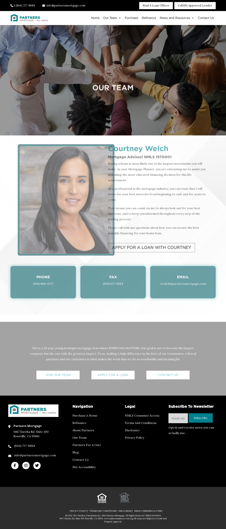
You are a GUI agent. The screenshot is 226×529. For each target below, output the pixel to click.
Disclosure (132, 430)
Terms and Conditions (140, 423)
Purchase (131, 18)
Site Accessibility (84, 467)
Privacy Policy (134, 437)
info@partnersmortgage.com (63, 5)
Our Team (112, 18)
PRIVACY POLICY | (79, 511)
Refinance (149, 18)
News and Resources (177, 18)
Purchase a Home (84, 415)
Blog (75, 452)
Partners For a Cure (86, 445)
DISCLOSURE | (125, 511)
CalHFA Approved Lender (195, 5)
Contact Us (206, 18)
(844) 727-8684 (24, 445)
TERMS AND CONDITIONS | (103, 511)
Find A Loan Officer (156, 5)
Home (95, 18)
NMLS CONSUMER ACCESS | (148, 511)
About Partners (83, 430)
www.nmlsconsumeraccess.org (119, 518)
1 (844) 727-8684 (22, 5)
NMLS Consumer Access (142, 415)
